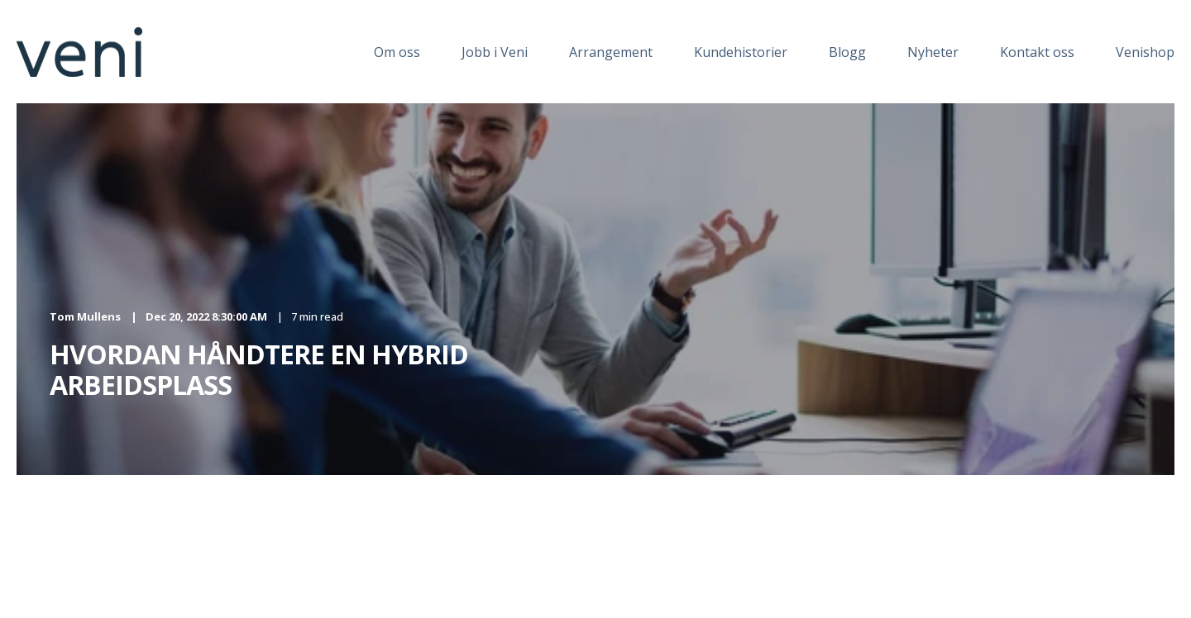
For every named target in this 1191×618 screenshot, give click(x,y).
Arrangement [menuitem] (611, 52)
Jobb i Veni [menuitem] (495, 52)
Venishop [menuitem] (1145, 52)
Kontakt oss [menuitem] (1037, 52)
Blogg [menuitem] (847, 52)
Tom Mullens (85, 316)
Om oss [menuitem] (397, 52)
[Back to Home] (79, 67)
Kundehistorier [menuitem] (740, 52)
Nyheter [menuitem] (933, 52)
